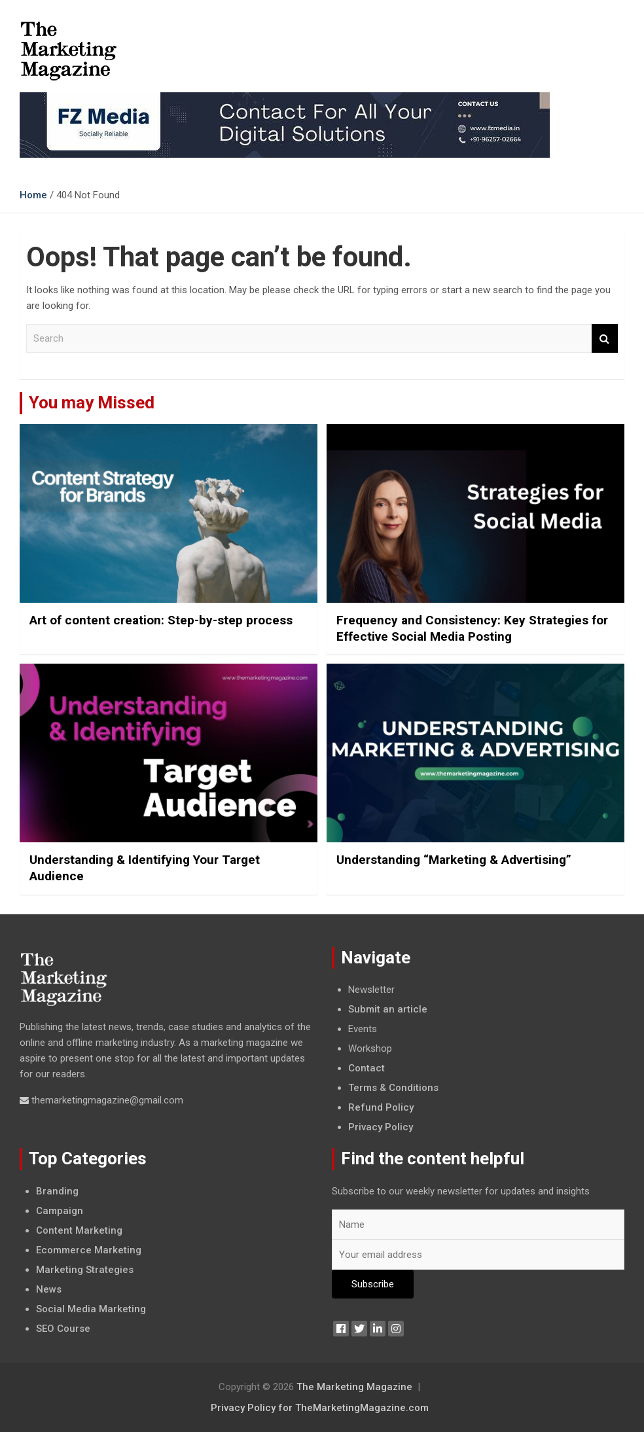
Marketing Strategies (85, 1270)
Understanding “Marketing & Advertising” (453, 859)
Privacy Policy (380, 1127)
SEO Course (63, 1328)
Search (605, 338)
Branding (57, 1191)
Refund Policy (381, 1107)
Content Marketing (79, 1230)
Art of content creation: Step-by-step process (161, 620)
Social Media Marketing (91, 1309)
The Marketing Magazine (354, 1387)
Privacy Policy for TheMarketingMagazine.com (320, 1408)
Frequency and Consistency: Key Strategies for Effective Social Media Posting (472, 628)
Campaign (59, 1211)
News (49, 1289)
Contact (366, 1068)
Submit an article (387, 1009)
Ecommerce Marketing (88, 1250)
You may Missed (91, 402)
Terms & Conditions (393, 1088)
